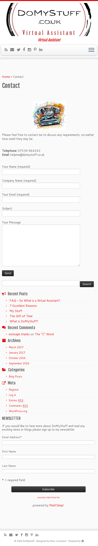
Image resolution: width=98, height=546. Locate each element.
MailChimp (56, 519)
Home (6, 90)
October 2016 (17, 371)
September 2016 (19, 376)
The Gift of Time (21, 329)
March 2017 (16, 360)
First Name (9, 465)
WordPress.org (18, 424)
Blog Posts (15, 390)
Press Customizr (58, 541)
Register (14, 403)
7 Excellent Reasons (23, 319)
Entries (16, 414)
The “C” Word (44, 347)
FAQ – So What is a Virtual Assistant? (35, 314)
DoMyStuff (28, 541)
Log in (12, 408)
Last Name (9, 479)
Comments (18, 419)
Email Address (12, 450)
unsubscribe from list (48, 510)
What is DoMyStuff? (24, 334)
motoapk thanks (19, 347)
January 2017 (17, 366)
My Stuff (16, 324)
